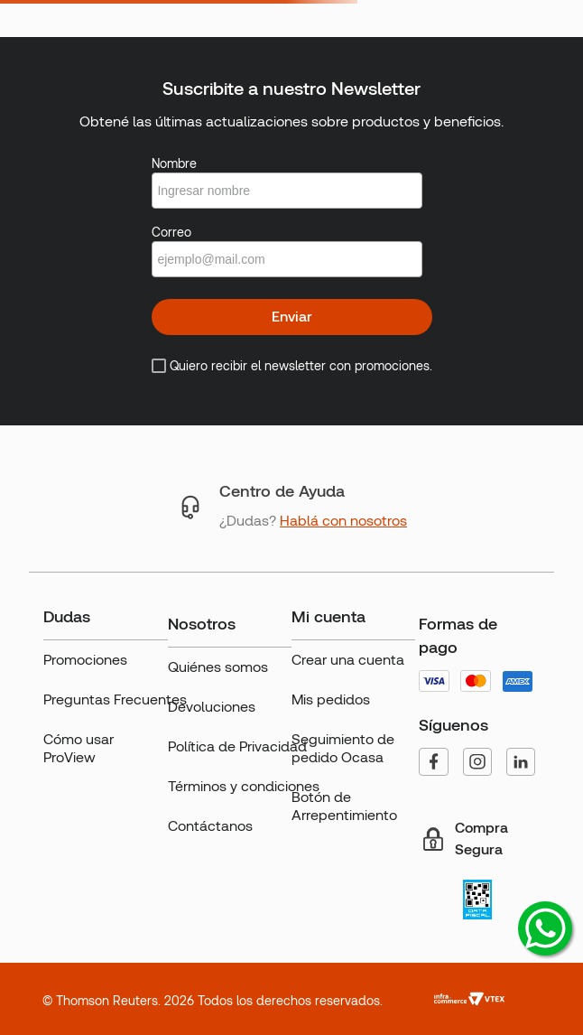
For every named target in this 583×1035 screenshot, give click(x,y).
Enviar (292, 316)
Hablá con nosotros (343, 520)
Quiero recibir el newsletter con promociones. (301, 366)
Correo (171, 232)
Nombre (174, 163)
